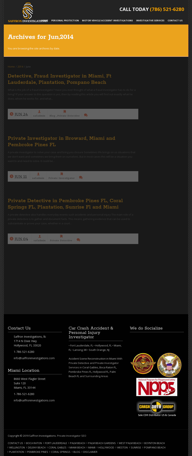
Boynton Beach (154, 443)
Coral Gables (90, 367)
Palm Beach (77, 443)
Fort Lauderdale (56, 443)
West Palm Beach (130, 443)
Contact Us (175, 20)
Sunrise (136, 447)
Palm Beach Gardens (102, 443)
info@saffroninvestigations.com (34, 358)
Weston (122, 447)
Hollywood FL (101, 372)
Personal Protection (65, 20)
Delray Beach (37, 447)
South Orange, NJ (99, 350)
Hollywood (106, 447)
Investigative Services (150, 20)
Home (44, 20)
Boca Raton (34, 443)
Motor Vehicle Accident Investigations (107, 20)
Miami (91, 447)
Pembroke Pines (37, 452)
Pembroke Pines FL (80, 372)
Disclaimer (90, 452)
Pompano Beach (154, 447)
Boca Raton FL (107, 367)
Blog (76, 452)
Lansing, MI (80, 350)
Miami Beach (77, 447)
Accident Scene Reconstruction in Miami (92, 358)
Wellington (17, 447)
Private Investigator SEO (71, 435)
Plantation (16, 452)
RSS (164, 338)
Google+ (154, 338)
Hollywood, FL (103, 345)
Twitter (144, 338)
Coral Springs (60, 452)
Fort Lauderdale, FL (81, 345)
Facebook (134, 338)
